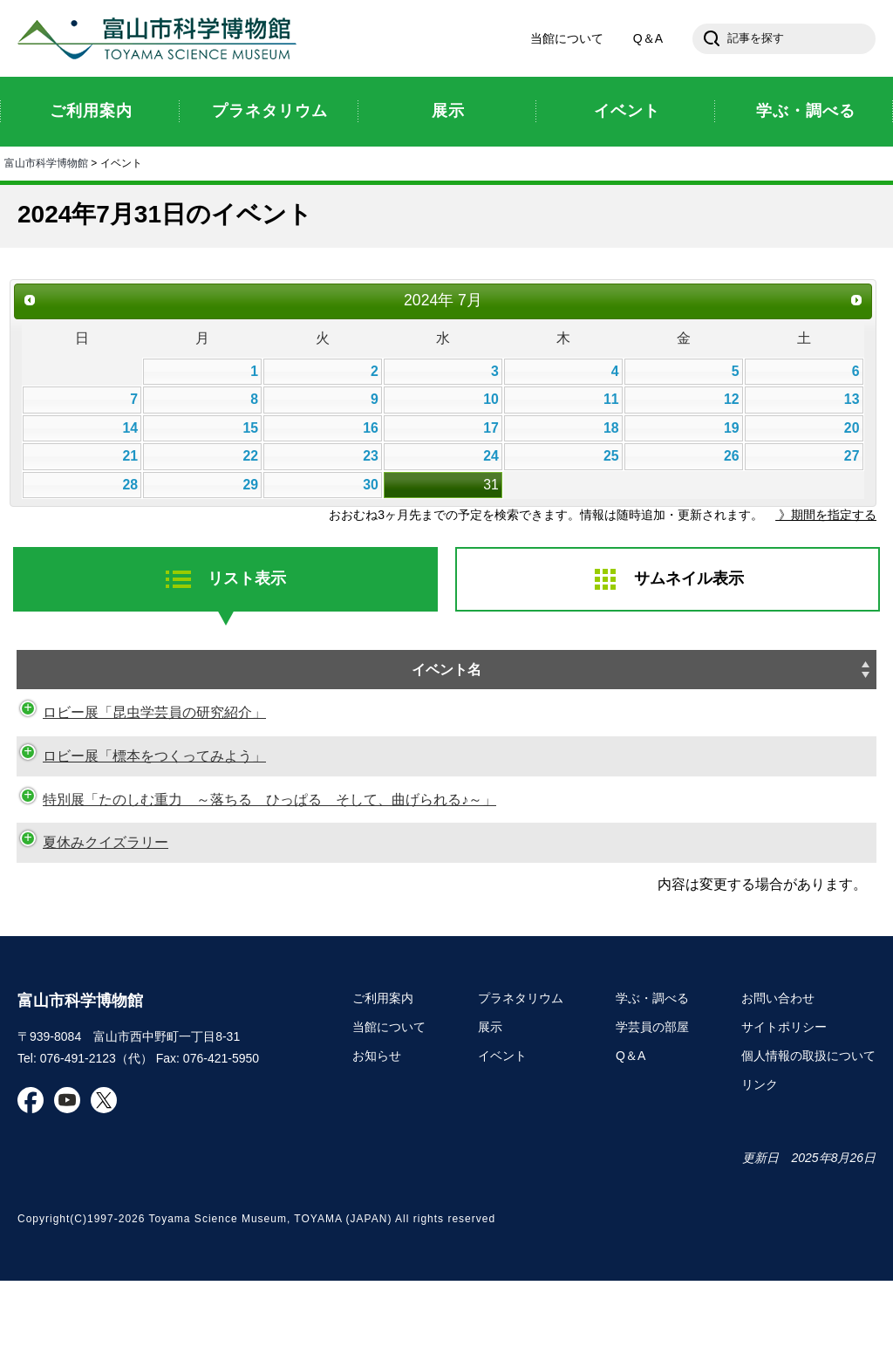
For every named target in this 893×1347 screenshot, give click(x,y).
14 (130, 428)
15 (250, 428)
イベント (502, 1123)
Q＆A (648, 38)
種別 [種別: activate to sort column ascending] (834, 669)
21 (130, 455)
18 (611, 428)
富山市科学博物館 (161, 38)
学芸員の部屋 (652, 1094)
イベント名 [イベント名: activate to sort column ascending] (200, 669)
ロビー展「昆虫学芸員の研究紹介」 (137, 735)
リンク (759, 1152)
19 (732, 428)
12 (732, 399)
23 (370, 455)
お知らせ (376, 1123)
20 (852, 428)
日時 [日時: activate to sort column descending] (562, 669)
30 (370, 484)
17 (491, 428)
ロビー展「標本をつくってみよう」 (137, 778)
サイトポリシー (784, 1094)
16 (370, 428)
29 (250, 484)
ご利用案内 (382, 1065)
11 (611, 399)
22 (250, 455)
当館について (566, 38)
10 (491, 399)
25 (611, 455)
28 (130, 484)
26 (732, 455)
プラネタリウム (520, 1065)
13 (852, 399)
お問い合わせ (778, 1065)
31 (491, 484)
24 (491, 455)
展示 (490, 1094)
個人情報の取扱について (808, 1123)
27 (852, 455)
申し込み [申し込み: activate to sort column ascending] (763, 681)
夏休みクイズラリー (88, 886)
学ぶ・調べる (652, 1065)
